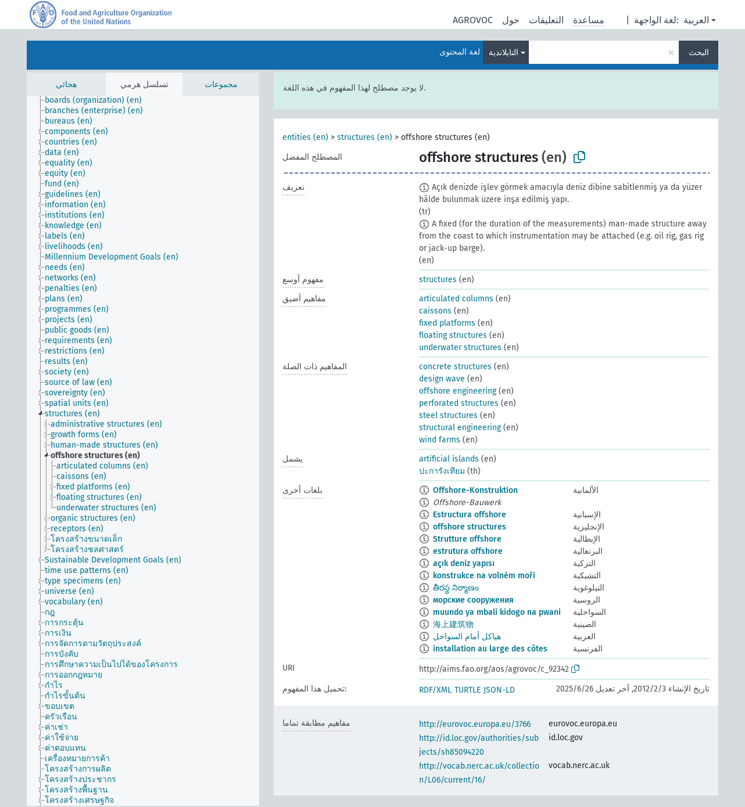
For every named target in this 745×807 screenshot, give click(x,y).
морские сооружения (473, 600)
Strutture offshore (467, 539)
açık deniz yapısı (464, 563)
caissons (435, 311)
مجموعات (221, 84)
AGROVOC (473, 20)
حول (511, 20)
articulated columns (456, 299)
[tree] (143, 451)
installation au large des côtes (490, 649)
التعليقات (546, 20)
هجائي (66, 84)
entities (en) (305, 137)
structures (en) (364, 137)
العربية (696, 20)
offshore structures (469, 527)
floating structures (453, 335)
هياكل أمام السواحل (467, 637)
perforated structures (459, 403)
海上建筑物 (453, 624)
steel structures (448, 415)
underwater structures (460, 347)
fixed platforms (447, 323)
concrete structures (455, 367)
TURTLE (467, 690)
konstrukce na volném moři (484, 576)
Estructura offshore (469, 515)
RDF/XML (435, 690)
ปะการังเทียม (442, 471)
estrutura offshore (468, 551)
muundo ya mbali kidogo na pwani (497, 612)
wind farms (439, 440)
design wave (442, 379)
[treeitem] (98, 100)
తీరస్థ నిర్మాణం (456, 588)
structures (438, 279)
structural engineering (460, 428)
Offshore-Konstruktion (475, 490)
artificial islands (449, 459)
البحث (699, 52)
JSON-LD (499, 690)
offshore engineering (457, 391)
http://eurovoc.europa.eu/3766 (475, 724)
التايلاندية (503, 52)
